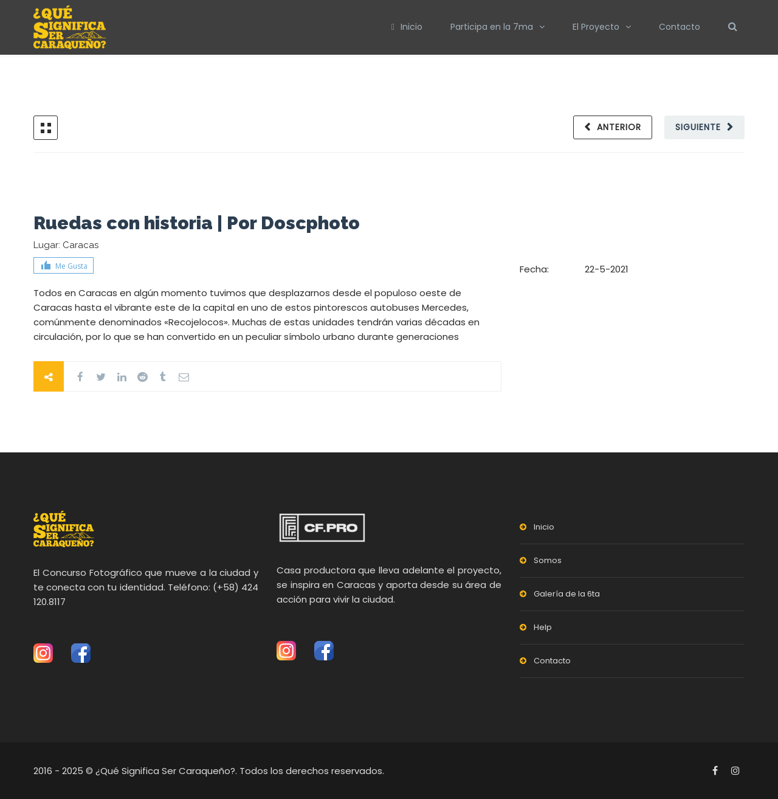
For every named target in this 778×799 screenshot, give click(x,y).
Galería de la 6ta (567, 594)
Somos (548, 560)
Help (543, 627)
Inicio (406, 27)
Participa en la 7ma (491, 27)
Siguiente (698, 127)
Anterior (619, 127)
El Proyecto (596, 27)
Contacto (679, 27)
